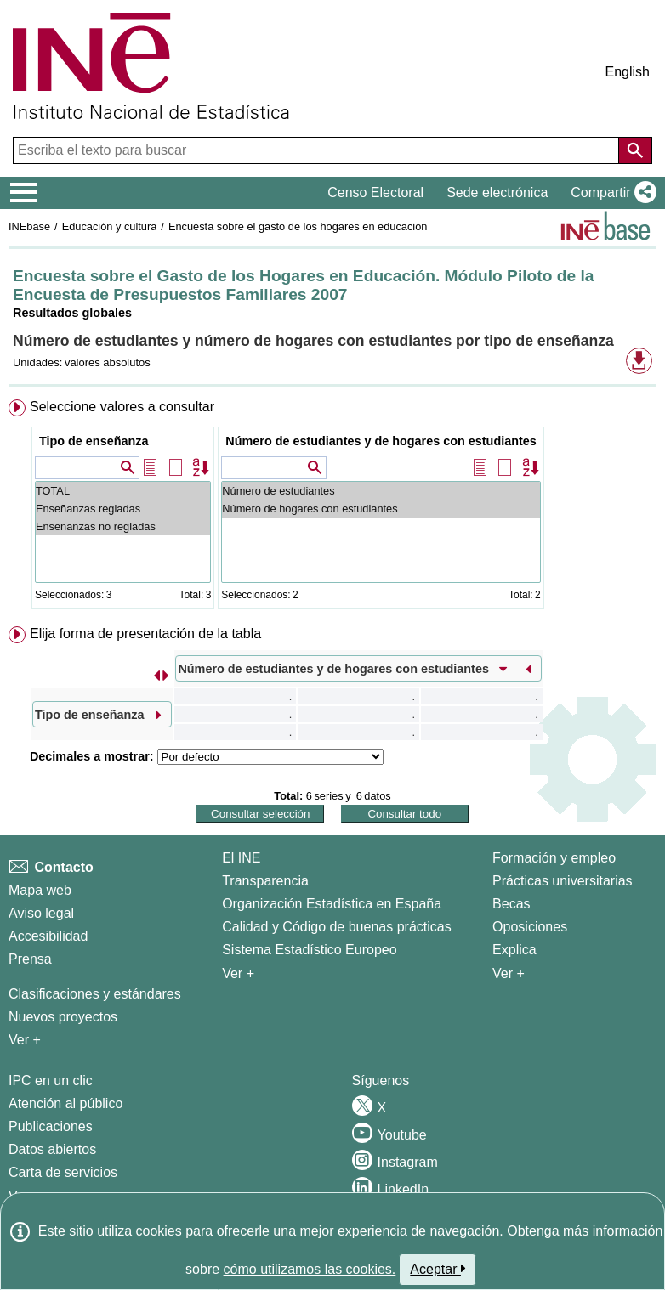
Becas (511, 904)
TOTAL (123, 491)
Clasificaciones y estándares (95, 994)
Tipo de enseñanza (93, 441)
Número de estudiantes (380, 491)
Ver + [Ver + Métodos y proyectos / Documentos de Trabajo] (25, 1040)
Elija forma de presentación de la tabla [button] (145, 633)
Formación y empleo (554, 858)
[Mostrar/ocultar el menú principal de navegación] (24, 193)
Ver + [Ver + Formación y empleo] (508, 973)
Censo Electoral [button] (375, 192)
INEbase (29, 226)
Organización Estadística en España (331, 904)
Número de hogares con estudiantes (380, 509)
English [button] (627, 72)
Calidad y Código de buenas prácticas (337, 926)
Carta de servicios (63, 1172)
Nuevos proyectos (63, 1017)
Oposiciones (529, 926)
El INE (241, 858)
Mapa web (40, 890)
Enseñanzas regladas (123, 509)
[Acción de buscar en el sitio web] (635, 150)
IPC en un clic (51, 1080)
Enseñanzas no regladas (123, 526)
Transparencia (265, 881)
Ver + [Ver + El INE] (238, 973)
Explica (514, 949)
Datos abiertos (52, 1149)
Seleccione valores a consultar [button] (122, 406)
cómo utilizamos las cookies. (310, 1269)
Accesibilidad (48, 936)
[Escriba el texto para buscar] (317, 150)
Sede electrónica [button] (497, 192)
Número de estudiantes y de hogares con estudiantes (380, 441)
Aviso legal (41, 913)
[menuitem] (332, 508)
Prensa (30, 959)
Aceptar (437, 1268)
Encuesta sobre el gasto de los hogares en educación (298, 226)
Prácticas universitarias (562, 881)
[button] (610, 193)
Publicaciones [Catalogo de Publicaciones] (51, 1126)
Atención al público (65, 1103)
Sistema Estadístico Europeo (309, 949)
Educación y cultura (109, 226)
